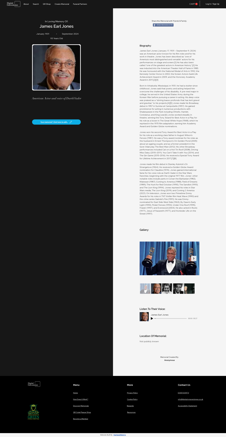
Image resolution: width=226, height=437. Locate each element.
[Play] (152, 318)
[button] (194, 4)
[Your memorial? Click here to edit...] (56, 122)
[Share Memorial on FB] (163, 25)
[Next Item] (193, 258)
